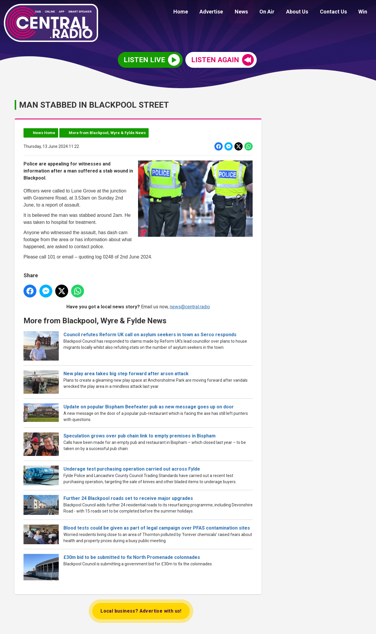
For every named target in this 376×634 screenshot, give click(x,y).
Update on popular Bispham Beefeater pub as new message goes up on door (148, 407)
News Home (44, 133)
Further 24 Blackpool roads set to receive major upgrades (128, 498)
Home (195, 12)
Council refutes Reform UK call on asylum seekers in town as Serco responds (149, 334)
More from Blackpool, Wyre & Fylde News (107, 133)
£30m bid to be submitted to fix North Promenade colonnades (131, 557)
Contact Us (336, 12)
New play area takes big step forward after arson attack (126, 373)
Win (364, 12)
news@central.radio (190, 307)
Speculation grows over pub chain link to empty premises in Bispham (139, 436)
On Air (274, 12)
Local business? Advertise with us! (141, 611)
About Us (303, 12)
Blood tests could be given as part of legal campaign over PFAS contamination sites (156, 528)
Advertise (223, 12)
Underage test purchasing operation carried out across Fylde (131, 469)
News (251, 12)
